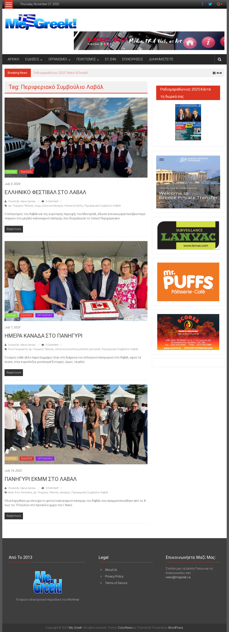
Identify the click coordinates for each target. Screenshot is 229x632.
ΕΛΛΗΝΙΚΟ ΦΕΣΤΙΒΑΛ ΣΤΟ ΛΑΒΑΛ (45, 192)
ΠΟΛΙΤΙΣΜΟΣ (86, 59)
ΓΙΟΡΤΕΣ (11, 458)
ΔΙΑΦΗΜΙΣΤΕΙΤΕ (161, 59)
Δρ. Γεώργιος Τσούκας (21, 205)
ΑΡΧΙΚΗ (13, 59)
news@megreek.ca (178, 577)
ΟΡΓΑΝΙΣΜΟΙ (57, 59)
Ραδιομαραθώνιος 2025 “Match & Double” (61, 72)
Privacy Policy (114, 576)
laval (10, 492)
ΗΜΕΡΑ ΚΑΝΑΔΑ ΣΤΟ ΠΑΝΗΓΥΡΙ (44, 336)
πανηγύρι (65, 492)
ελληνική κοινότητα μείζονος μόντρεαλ (77, 349)
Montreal (11, 171)
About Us (111, 569)
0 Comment (50, 201)
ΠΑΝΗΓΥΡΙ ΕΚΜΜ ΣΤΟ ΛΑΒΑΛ (41, 479)
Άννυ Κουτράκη (23, 492)
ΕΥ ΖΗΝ (110, 59)
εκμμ (38, 205)
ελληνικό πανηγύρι (52, 205)
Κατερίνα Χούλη (74, 205)
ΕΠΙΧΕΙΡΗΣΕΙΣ (132, 59)
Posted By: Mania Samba (21, 201)
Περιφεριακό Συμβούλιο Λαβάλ (102, 205)
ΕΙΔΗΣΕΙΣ (32, 59)
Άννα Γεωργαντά (17, 349)
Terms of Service (116, 583)
